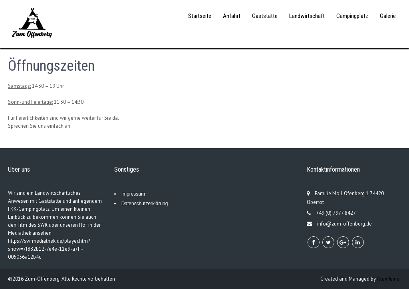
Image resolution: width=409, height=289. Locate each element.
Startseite (199, 16)
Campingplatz (352, 16)
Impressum (133, 194)
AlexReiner (389, 278)
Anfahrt (231, 16)
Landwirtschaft (307, 16)
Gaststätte (265, 16)
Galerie (388, 16)
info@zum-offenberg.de (344, 223)
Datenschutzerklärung (144, 203)
